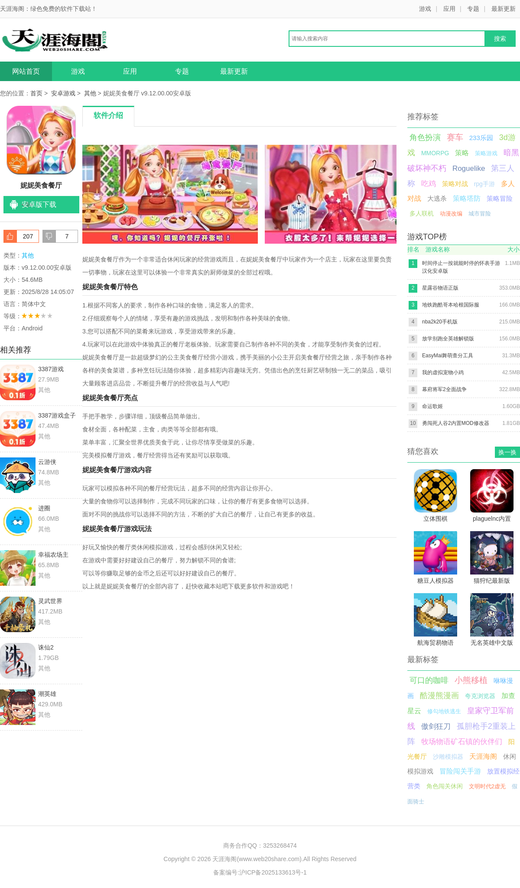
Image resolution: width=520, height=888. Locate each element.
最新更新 (503, 8)
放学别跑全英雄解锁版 (448, 339)
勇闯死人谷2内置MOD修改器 (455, 423)
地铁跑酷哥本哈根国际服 (450, 305)
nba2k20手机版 (440, 322)
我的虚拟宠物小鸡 (443, 372)
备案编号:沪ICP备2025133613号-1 (260, 872)
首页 (36, 93)
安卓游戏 (63, 93)
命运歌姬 (432, 406)
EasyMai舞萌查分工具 (447, 356)
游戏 (425, 8)
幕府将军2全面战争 (444, 389)
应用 (449, 8)
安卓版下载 (39, 204)
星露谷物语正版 (440, 288)
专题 (473, 8)
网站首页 (26, 71)
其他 (90, 93)
